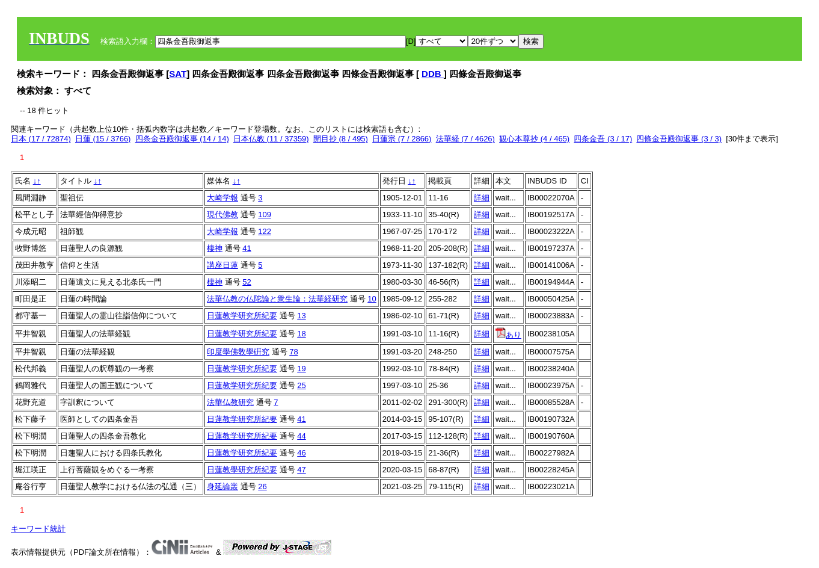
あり (508, 334)
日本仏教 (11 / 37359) (271, 138)
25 (301, 385)
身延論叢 (222, 486)
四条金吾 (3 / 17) (603, 138)
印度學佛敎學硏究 (238, 351)
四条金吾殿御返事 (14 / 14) (182, 138)
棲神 (214, 248)
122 (264, 231)
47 (301, 469)
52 (246, 281)
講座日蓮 (222, 265)
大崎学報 (222, 197)
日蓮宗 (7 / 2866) (401, 138)
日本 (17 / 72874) (41, 138)
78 (293, 351)
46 (301, 452)
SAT (177, 74)
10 (371, 298)
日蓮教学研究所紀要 (242, 315)
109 (264, 214)
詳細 (481, 197)
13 (301, 315)
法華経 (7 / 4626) (465, 138)
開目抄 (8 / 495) (340, 138)
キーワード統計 (38, 528)
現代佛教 (222, 214)
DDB (433, 74)
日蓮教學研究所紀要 (242, 469)
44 (301, 435)
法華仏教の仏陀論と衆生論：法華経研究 (277, 298)
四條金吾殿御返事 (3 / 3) (679, 138)
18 (301, 333)
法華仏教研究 (230, 402)
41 (246, 248)
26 (262, 486)
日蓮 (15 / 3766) (103, 138)
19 (301, 368)
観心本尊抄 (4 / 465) (534, 138)
